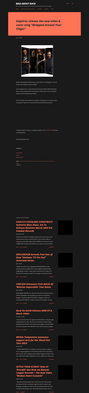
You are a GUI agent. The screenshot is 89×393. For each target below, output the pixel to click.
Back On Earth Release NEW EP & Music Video (34, 312)
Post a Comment (23, 247)
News (52, 8)
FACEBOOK (19, 153)
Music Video (41, 161)
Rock (54, 161)
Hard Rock (31, 161)
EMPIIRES (26, 161)
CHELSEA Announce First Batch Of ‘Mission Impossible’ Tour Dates (34, 285)
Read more (51, 247)
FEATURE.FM (48, 130)
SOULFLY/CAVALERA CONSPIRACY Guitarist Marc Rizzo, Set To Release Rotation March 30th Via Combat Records (34, 226)
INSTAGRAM (19, 157)
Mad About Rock (26, 3)
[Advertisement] (35, 203)
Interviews (40, 8)
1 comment (22, 392)
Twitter (17, 155)
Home (17, 8)
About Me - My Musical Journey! (28, 8)
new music (47, 161)
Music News (36, 161)
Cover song (21, 161)
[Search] (67, 3)
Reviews (46, 8)
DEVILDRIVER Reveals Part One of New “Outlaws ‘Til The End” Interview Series (34, 257)
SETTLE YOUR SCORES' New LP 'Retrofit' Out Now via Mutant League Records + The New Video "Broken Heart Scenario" (34, 371)
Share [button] (17, 163)
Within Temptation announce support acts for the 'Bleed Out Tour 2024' (33, 340)
